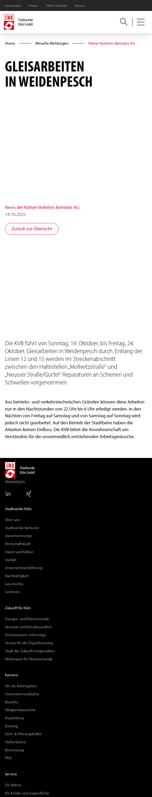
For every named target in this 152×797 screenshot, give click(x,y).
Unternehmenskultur (22, 693)
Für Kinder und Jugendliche (27, 792)
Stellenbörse (15, 741)
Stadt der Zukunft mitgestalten (30, 650)
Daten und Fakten (19, 551)
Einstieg (11, 725)
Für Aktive (13, 784)
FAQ (8, 757)
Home (10, 43)
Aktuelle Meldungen (51, 43)
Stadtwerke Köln (18, 508)
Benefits (11, 701)
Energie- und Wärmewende (27, 618)
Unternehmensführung (23, 567)
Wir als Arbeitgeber (21, 685)
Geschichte (14, 583)
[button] (141, 22)
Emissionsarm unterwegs (25, 634)
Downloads (13, 5)
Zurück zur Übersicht (31, 228)
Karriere (11, 674)
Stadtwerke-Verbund (22, 527)
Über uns (12, 519)
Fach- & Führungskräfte (23, 733)
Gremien (12, 591)
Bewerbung (14, 749)
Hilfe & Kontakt (56, 5)
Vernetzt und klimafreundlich (28, 626)
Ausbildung (14, 717)
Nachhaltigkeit (17, 575)
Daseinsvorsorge (18, 535)
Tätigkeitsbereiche (20, 709)
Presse (33, 5)
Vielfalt (10, 559)
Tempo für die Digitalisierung (29, 642)
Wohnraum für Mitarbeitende (29, 658)
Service (80, 5)
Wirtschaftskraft (17, 543)
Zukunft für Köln (18, 607)
